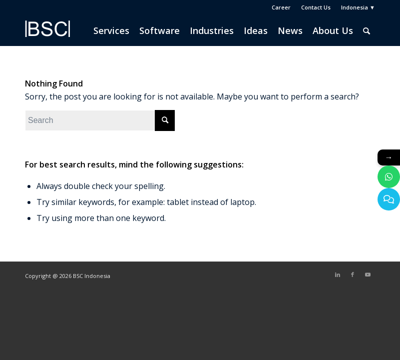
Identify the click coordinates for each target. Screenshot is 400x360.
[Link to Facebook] (352, 274)
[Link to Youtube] (367, 274)
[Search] (366, 31)
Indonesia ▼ (358, 7)
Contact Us (316, 7)
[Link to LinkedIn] (337, 274)
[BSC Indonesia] (47, 35)
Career (281, 7)
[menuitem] (281, 7)
